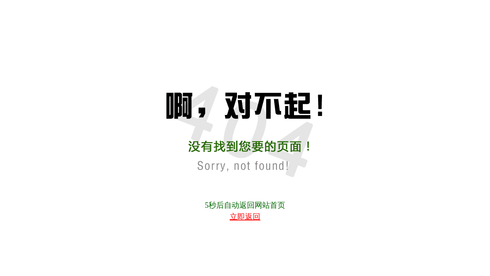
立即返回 (245, 216)
